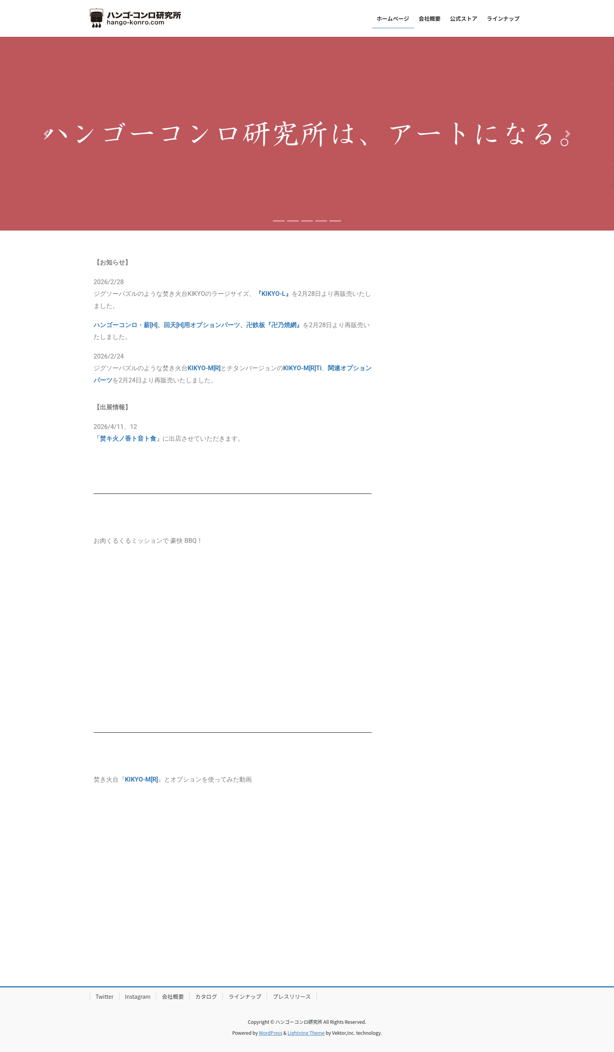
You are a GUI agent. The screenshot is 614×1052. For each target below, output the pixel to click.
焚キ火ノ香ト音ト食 (128, 438)
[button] (46, 134)
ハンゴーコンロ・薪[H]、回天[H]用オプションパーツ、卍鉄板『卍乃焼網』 (198, 325)
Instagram (137, 996)
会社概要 (173, 996)
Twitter (105, 996)
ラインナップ (244, 996)
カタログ (206, 996)
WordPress (270, 1032)
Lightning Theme (306, 1032)
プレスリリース (292, 996)
